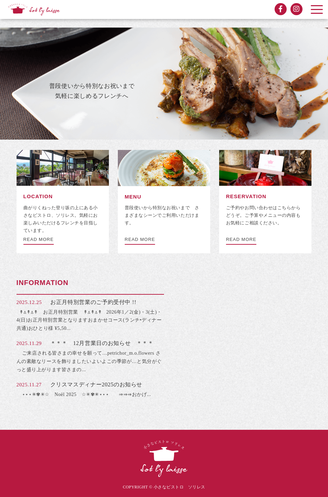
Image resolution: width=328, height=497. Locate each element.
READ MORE (38, 239)
